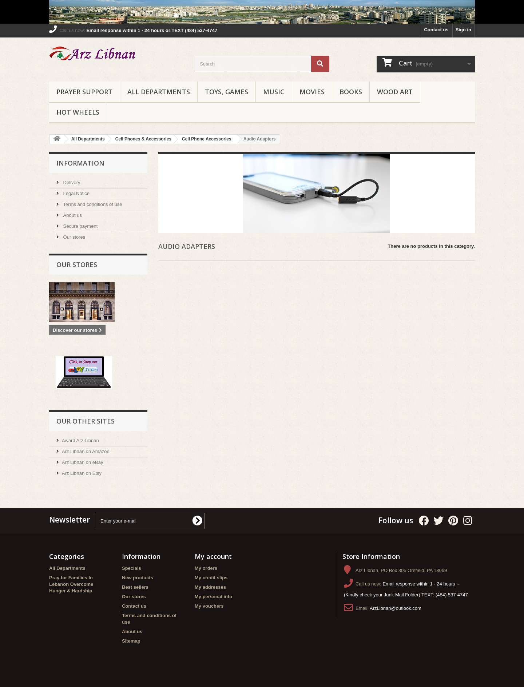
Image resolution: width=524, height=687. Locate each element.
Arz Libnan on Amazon (86, 451)
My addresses (210, 587)
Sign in (463, 29)
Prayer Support (84, 91)
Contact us (436, 29)
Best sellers (135, 587)
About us (72, 215)
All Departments (158, 91)
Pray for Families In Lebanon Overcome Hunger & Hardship (71, 584)
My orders (206, 568)
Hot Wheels (77, 112)
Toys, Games (226, 91)
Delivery (71, 182)
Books (351, 91)
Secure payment (80, 226)
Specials (131, 568)
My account (213, 556)
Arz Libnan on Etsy (82, 473)
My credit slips (211, 577)
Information (80, 163)
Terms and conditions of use (92, 204)
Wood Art (395, 91)
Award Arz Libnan (80, 440)
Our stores (73, 237)
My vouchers (209, 606)
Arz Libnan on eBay (82, 462)
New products (137, 577)
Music (274, 91)
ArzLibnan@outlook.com (395, 608)
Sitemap (131, 641)
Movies (312, 91)
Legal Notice (76, 193)
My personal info (213, 596)
